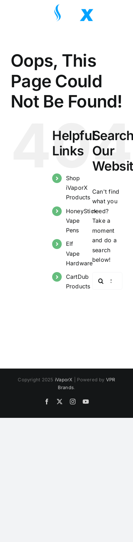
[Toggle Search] (97, 12)
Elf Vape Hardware (79, 253)
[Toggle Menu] (117, 13)
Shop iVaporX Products (78, 188)
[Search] (101, 281)
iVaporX (64, 379)
